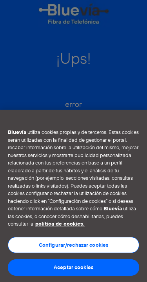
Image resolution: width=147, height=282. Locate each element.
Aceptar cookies (73, 267)
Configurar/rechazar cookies (74, 245)
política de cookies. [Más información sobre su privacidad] (60, 224)
